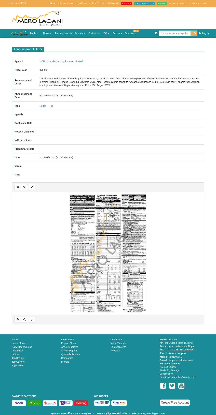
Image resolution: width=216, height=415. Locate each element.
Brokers (65, 361)
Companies (67, 358)
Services (117, 33)
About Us (174, 3)
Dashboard (131, 32)
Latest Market (19, 343)
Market (35, 33)
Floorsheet (17, 350)
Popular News (68, 343)
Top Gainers (18, 361)
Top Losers (17, 365)
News (47, 33)
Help (162, 3)
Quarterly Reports (70, 354)
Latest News (67, 339)
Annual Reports (69, 350)
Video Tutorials (118, 343)
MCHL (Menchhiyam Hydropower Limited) (61, 61)
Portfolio (94, 33)
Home (15, 339)
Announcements (63, 33)
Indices (15, 354)
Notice (42, 106)
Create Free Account (144, 3)
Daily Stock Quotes (22, 347)
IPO (106, 33)
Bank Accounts (199, 3)
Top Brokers (18, 358)
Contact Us (185, 3)
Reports (80, 33)
